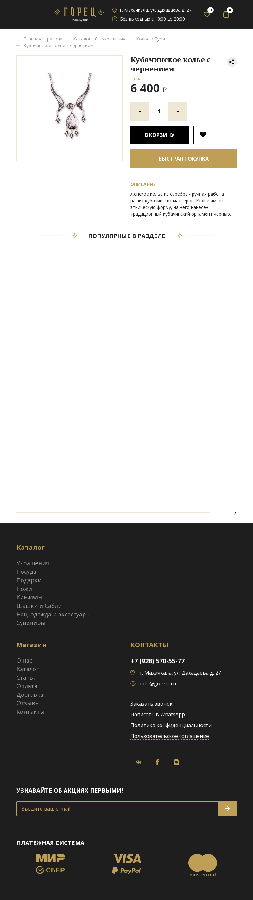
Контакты (30, 711)
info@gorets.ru (158, 683)
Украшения (32, 563)
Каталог (27, 669)
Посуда (26, 571)
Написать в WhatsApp (157, 714)
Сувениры (31, 623)
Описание (143, 184)
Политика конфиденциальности (171, 725)
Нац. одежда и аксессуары (53, 614)
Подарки (28, 580)
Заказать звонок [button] (151, 703)
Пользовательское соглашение (169, 735)
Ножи (24, 588)
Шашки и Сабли (39, 605)
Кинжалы (29, 597)
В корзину (159, 135)
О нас (24, 660)
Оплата (26, 686)
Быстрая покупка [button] (184, 158)
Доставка (29, 694)
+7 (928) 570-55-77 (157, 661)
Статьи (26, 677)
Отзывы (28, 703)
